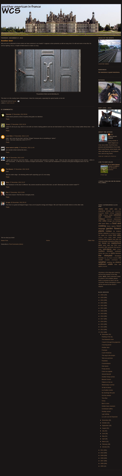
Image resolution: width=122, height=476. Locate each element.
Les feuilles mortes (107, 390)
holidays (109, 231)
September (105, 425)
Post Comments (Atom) (16, 244)
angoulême (101, 211)
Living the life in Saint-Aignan (110, 164)
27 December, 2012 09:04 (19, 114)
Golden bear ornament (108, 406)
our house (102, 243)
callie (100, 215)
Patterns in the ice (107, 382)
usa (119, 258)
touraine (115, 257)
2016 (102, 321)
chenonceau (117, 219)
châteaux (101, 219)
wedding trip (111, 262)
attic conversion (116, 211)
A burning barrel (106, 345)
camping (105, 215)
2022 (102, 305)
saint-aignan (107, 249)
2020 (102, 311)
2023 (102, 303)
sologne (119, 249)
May (103, 436)
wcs (111, 134)
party (119, 245)
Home (48, 240)
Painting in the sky (107, 337)
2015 (102, 324)
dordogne (118, 221)
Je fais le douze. (106, 387)
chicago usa (111, 221)
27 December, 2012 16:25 (21, 169)
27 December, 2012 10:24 (18, 124)
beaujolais (101, 213)
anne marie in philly (12, 147)
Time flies (104, 398)
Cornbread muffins (107, 409)
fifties (107, 223)
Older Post (91, 240)
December (105, 334)
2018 (102, 316)
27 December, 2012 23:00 (17, 192)
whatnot (118, 262)
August (104, 428)
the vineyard (105, 255)
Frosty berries (106, 369)
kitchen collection (103, 233)
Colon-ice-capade (107, 371)
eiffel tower (101, 223)
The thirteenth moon (108, 339)
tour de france (108, 257)
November (105, 420)
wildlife (110, 264)
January (104, 447)
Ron (7, 192)
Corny (103, 401)
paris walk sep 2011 (110, 245)
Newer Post (4, 240)
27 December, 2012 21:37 (17, 182)
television (118, 253)
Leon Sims (9, 136)
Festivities (105, 361)
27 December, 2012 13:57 (16, 157)
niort (99, 241)
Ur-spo (8, 202)
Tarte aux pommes (107, 358)
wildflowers (102, 264)
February (105, 444)
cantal (110, 215)
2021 (102, 308)
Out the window (106, 395)
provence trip (112, 247)
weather (102, 262)
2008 (102, 458)
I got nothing (105, 414)
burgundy (118, 213)
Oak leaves (105, 366)
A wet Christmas (106, 353)
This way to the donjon (108, 355)
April (103, 439)
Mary (7, 182)
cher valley (10, 103)
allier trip (118, 209)
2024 (102, 300)
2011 (102, 450)
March (104, 441)
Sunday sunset (106, 411)
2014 (102, 327)
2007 (102, 461)
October (104, 423)
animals (108, 211)
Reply (7, 119)
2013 (102, 329)
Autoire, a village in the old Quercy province (113, 168)
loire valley (117, 235)
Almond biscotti (106, 374)
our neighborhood (114, 243)
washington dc (116, 259)
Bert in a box (105, 403)
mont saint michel (114, 237)
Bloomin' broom (106, 379)
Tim (7, 157)
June (103, 433)
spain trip (107, 253)
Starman (8, 114)
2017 (102, 319)
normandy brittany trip (114, 241)
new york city (117, 239)
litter (106, 235)
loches (110, 235)
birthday (112, 213)
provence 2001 (102, 247)
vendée (100, 260)
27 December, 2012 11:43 (21, 136)
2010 (102, 453)
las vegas (101, 235)
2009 (102, 455)
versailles (107, 259)
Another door (7, 41)
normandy (104, 241)
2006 (102, 463)
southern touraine (105, 251)
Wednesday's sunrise (108, 385)
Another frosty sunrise (108, 377)
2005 (102, 466)
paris (100, 245)
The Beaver (9, 169)
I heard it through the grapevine (111, 342)
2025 (102, 297)
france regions (111, 226)
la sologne (118, 233)
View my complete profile (107, 156)
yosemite (104, 266)
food (111, 223)
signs (114, 249)
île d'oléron (117, 231)
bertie (107, 213)
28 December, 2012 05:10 (18, 202)
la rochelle (112, 233)
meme (105, 237)
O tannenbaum (106, 363)
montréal (101, 239)
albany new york (105, 209)
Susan (8, 124)
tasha (113, 253)
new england (108, 239)
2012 (102, 332)
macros (100, 237)
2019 (102, 313)
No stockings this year (108, 393)
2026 (102, 295)
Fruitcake (104, 350)
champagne (118, 217)
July (103, 431)
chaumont (109, 219)
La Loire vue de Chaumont (109, 417)
